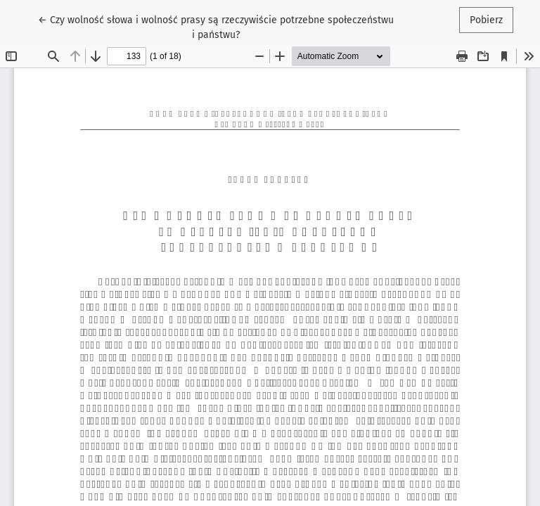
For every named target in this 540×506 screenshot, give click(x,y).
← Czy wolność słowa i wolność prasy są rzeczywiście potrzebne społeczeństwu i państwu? (216, 26)
